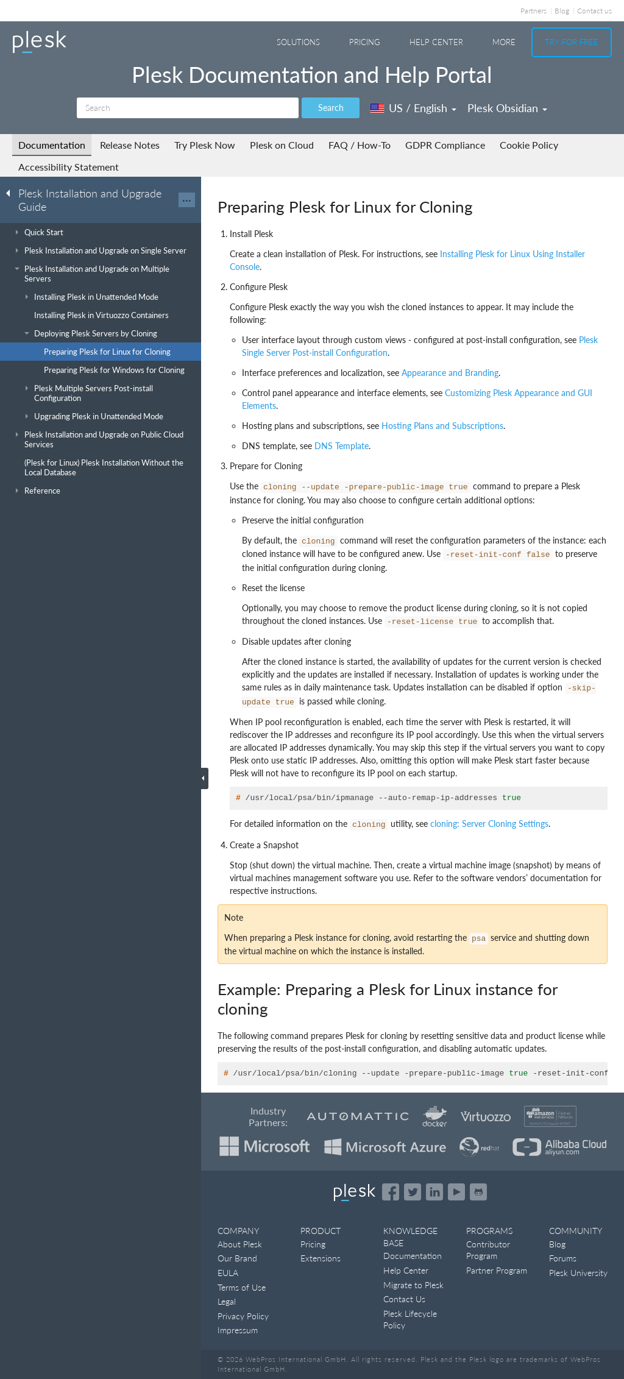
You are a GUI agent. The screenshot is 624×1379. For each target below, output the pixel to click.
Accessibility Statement (68, 166)
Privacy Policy (243, 1316)
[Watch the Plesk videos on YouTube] (456, 1191)
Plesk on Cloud (282, 145)
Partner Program (496, 1270)
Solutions (298, 42)
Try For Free (571, 42)
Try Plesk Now (204, 145)
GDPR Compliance (445, 145)
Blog (562, 10)
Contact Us (404, 1299)
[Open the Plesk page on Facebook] (390, 1191)
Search (331, 107)
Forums (562, 1258)
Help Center (436, 42)
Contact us (594, 10)
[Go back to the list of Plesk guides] (11, 192)
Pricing (364, 42)
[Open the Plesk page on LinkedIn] (434, 1191)
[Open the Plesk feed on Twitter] (412, 1191)
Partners (533, 10)
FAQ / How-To (359, 145)
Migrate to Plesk (413, 1285)
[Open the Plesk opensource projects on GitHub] (478, 1191)
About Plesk (240, 1244)
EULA (228, 1272)
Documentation (51, 145)
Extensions (320, 1258)
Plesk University (578, 1272)
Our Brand (237, 1258)
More (504, 42)
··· (186, 200)
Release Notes (130, 145)
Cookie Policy (529, 145)
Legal (227, 1301)
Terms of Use (242, 1287)
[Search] (188, 107)
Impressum (238, 1330)
